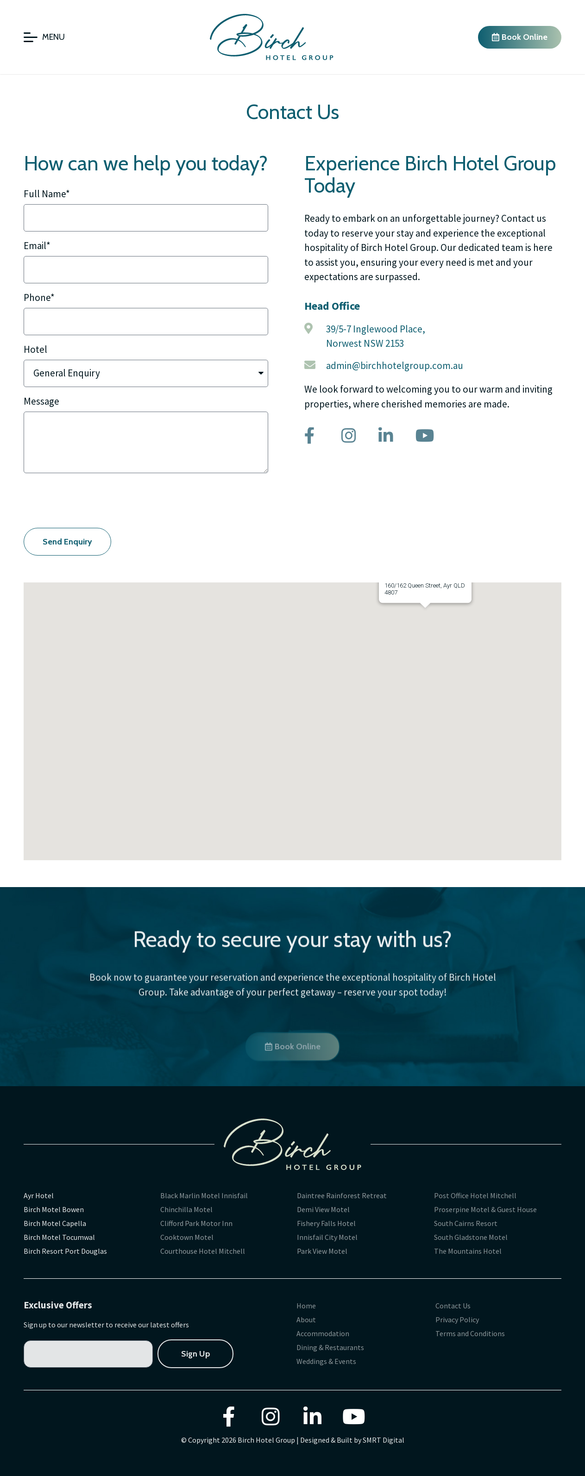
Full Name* (47, 194)
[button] (449, 685)
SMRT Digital (383, 1440)
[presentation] (94, 500)
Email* (37, 246)
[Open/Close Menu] (44, 37)
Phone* (39, 298)
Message (41, 401)
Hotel (35, 350)
